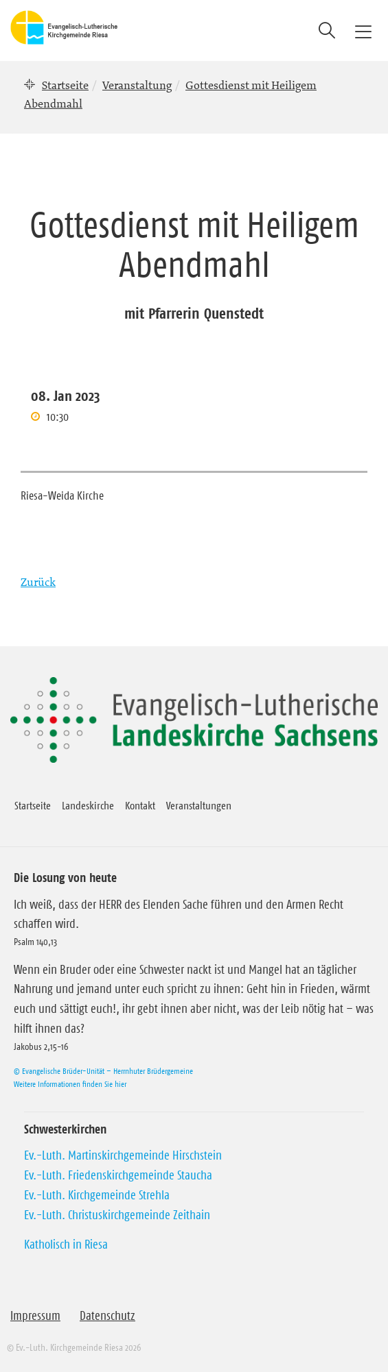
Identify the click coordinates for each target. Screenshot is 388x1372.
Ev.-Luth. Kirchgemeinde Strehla (97, 1195)
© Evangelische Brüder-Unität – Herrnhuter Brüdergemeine (103, 1071)
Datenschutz (107, 1315)
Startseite (65, 85)
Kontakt (140, 805)
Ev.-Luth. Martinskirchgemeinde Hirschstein (123, 1155)
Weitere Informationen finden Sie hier (70, 1084)
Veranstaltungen (198, 805)
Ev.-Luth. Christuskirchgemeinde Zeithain (117, 1215)
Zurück (38, 581)
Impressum (35, 1315)
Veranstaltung (137, 85)
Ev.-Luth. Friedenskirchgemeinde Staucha (118, 1175)
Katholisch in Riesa (66, 1244)
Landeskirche (88, 805)
